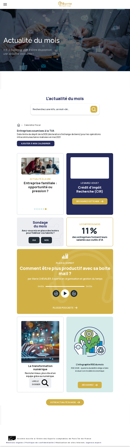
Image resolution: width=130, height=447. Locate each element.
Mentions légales (14, 443)
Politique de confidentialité (39, 443)
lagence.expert (93, 443)
